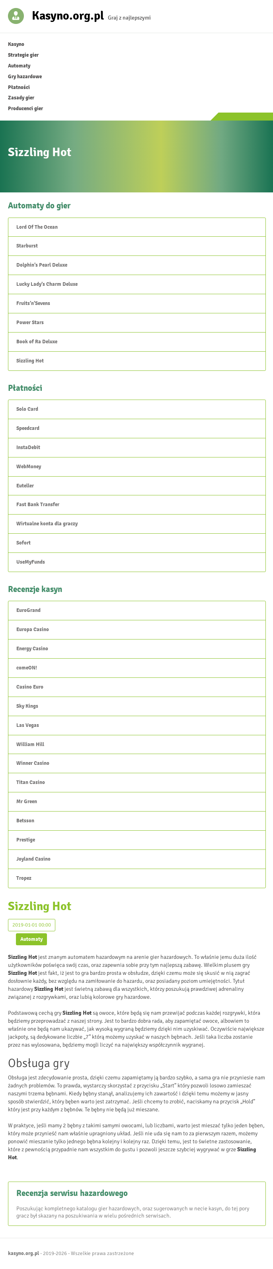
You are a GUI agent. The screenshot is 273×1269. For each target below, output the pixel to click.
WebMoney (28, 466)
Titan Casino (30, 782)
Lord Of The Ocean (37, 227)
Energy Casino (32, 648)
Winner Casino (32, 763)
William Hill (30, 744)
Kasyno (16, 44)
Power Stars (30, 322)
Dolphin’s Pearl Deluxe (41, 265)
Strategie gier (23, 55)
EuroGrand (28, 610)
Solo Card (27, 409)
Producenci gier (25, 108)
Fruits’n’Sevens (33, 303)
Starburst (27, 246)
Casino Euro (29, 687)
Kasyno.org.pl (68, 15)
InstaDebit (28, 447)
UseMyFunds (30, 562)
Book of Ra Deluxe (36, 342)
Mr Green (26, 801)
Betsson (25, 821)
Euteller (25, 486)
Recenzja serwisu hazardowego (72, 1193)
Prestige (25, 840)
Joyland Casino (33, 859)
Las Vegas (27, 725)
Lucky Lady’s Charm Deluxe (47, 284)
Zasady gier (21, 98)
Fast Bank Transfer (37, 504)
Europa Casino (32, 629)
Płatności (19, 87)
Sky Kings (27, 706)
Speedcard (27, 428)
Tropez (23, 878)
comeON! (26, 668)
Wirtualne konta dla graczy (47, 524)
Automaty (19, 66)
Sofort (23, 543)
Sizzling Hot (30, 361)
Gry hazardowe (25, 76)
